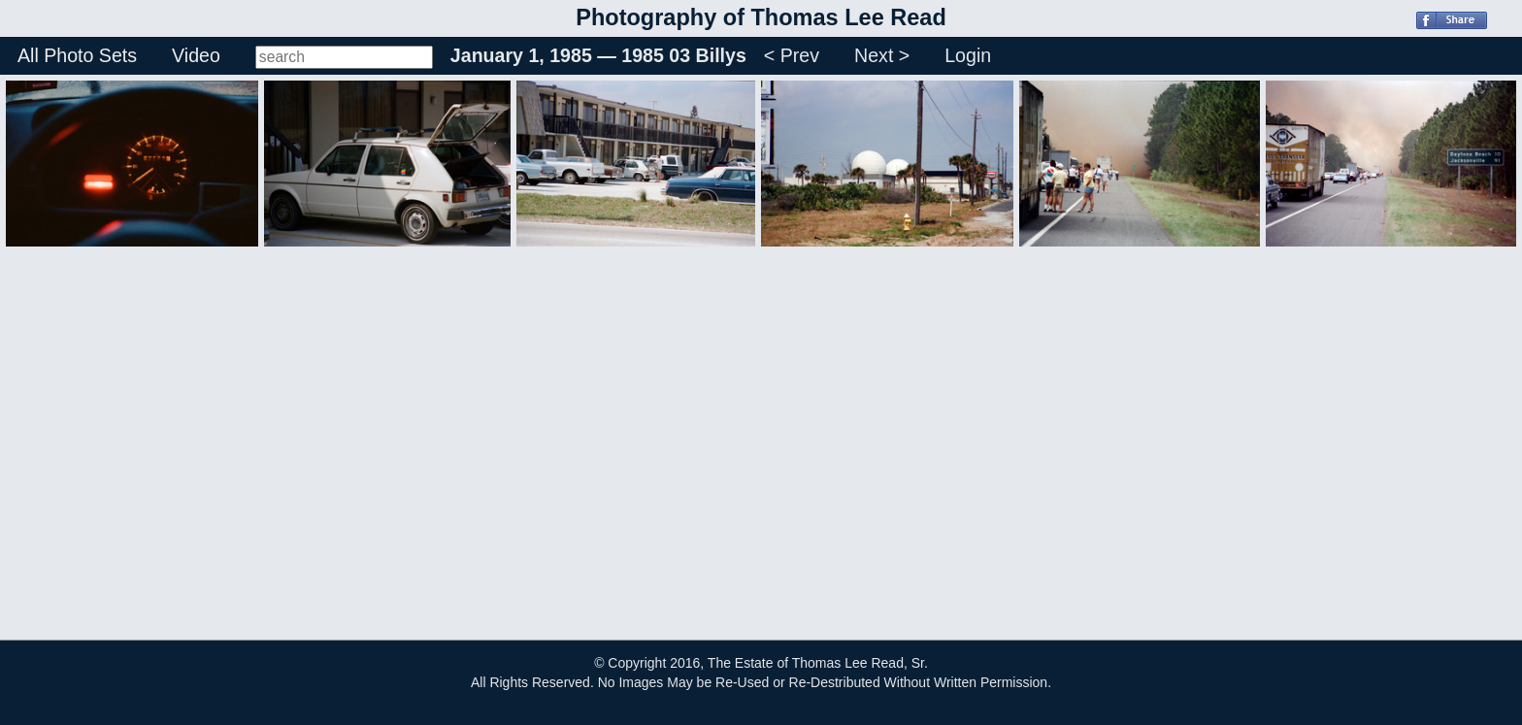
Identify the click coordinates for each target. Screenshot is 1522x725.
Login (967, 55)
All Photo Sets (77, 55)
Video (196, 55)
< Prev (791, 55)
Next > (882, 55)
